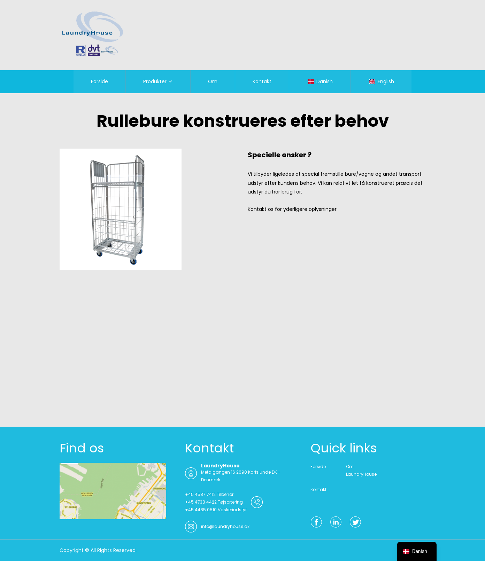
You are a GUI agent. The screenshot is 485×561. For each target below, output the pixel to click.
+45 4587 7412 (200, 494)
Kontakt (262, 81)
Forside (99, 81)
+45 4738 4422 (201, 502)
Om (212, 81)
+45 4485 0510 (201, 510)
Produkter (155, 81)
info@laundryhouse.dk (225, 526)
